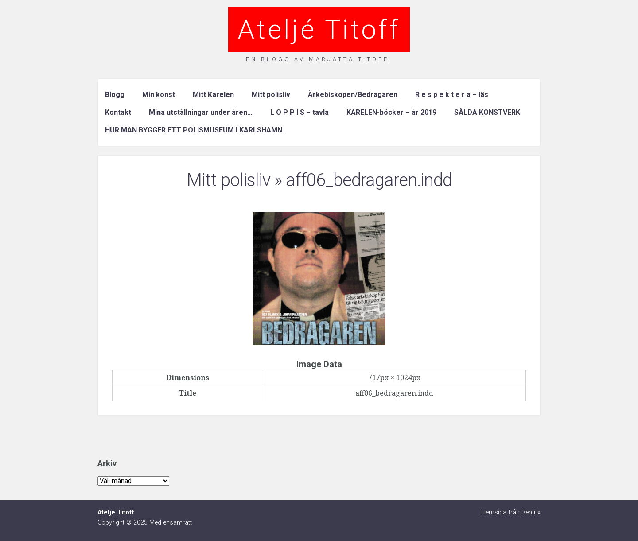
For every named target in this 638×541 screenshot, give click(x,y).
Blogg (114, 94)
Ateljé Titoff (319, 29)
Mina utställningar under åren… (201, 112)
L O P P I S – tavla (299, 112)
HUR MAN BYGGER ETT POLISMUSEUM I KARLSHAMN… (196, 130)
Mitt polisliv (271, 94)
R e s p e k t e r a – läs (451, 94)
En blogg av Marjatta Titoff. (319, 59)
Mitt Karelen (213, 94)
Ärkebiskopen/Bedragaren (352, 94)
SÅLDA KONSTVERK (487, 112)
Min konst (158, 94)
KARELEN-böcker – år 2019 (391, 112)
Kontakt (118, 112)
